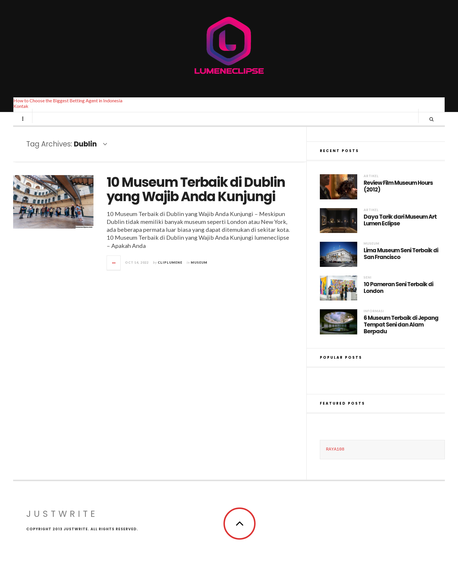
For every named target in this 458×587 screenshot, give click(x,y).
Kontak (20, 106)
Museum (199, 268)
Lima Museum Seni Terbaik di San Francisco (401, 259)
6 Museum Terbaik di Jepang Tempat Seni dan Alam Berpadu (401, 330)
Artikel (371, 181)
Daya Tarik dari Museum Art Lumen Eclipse (400, 226)
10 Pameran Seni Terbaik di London (398, 293)
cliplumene (170, 268)
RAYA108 (335, 455)
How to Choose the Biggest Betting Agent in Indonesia (67, 100)
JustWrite (62, 519)
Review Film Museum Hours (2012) (398, 192)
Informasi (374, 316)
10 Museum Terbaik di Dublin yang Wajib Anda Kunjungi (196, 195)
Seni (368, 283)
